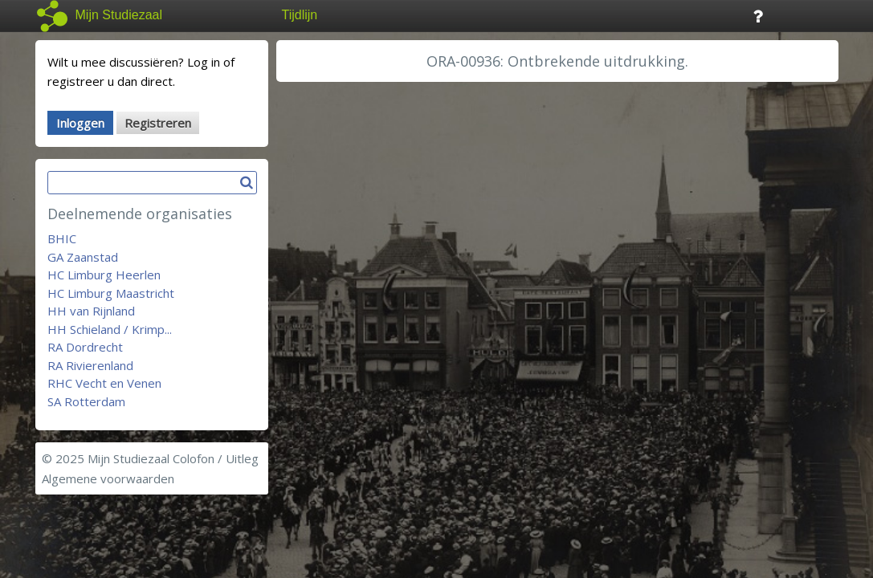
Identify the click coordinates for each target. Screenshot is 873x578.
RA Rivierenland (90, 365)
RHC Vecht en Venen (104, 383)
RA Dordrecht (85, 347)
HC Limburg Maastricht (110, 293)
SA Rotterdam (86, 401)
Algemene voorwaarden (108, 478)
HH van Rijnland (91, 311)
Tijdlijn (300, 15)
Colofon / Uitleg (216, 458)
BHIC (61, 238)
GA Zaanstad (82, 257)
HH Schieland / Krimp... (109, 329)
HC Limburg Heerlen (104, 275)
